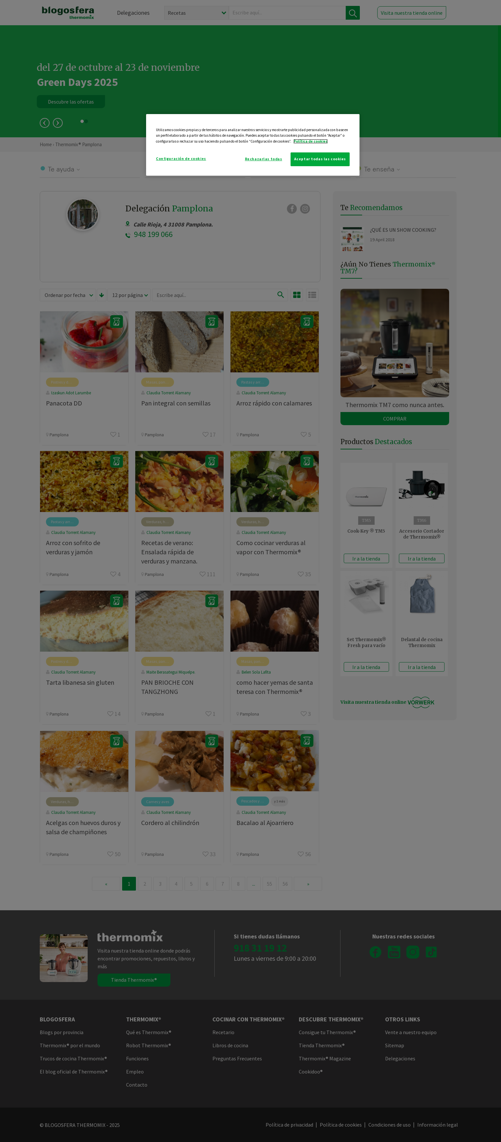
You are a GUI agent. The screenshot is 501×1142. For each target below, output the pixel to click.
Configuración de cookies (181, 158)
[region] (252, 144)
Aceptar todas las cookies (320, 159)
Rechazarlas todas (263, 159)
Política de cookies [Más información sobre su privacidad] (311, 141)
